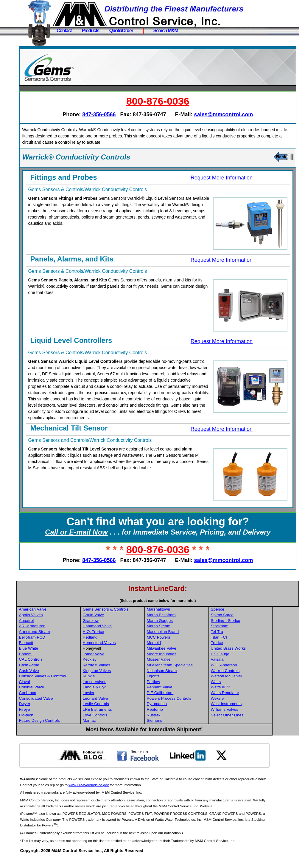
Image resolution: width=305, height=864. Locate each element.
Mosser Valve (187, 665)
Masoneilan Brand (191, 638)
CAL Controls (60, 665)
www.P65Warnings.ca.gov (128, 791)
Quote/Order (121, 30)
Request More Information (229, 178)
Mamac (118, 726)
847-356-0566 (114, 114)
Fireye (54, 715)
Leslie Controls (125, 710)
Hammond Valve (126, 632)
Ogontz (181, 682)
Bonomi (55, 660)
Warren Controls (252, 677)
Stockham (247, 632)
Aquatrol (56, 627)
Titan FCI (246, 643)
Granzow (119, 627)
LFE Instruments (126, 715)
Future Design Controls (69, 726)
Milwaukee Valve (189, 654)
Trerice (244, 649)
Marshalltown (186, 615)
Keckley (119, 665)
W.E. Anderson (251, 671)
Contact (64, 30)
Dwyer (54, 710)
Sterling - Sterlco (253, 627)
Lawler (117, 699)
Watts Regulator (252, 699)
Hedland (119, 643)
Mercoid (182, 649)
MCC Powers (186, 643)
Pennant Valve (187, 693)
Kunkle (118, 682)
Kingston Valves (126, 677)
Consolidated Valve (66, 704)
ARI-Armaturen (62, 632)
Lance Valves (123, 688)
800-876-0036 (173, 101)
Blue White (58, 654)
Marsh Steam (186, 632)
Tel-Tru (244, 638)
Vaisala (244, 665)
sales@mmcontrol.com (238, 114)
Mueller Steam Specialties (198, 671)
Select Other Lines (254, 721)
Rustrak (182, 721)
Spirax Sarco (249, 621)
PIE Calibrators (188, 699)
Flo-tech (56, 721)
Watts (243, 688)
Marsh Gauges (188, 627)
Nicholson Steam (190, 677)
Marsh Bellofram (189, 621)
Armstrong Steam (64, 638)
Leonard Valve (124, 704)
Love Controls (124, 721)
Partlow (181, 688)
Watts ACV (247, 693)
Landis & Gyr (123, 693)
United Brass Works (255, 654)
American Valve (62, 615)
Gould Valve (122, 621)
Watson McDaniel (253, 682)
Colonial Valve (61, 693)
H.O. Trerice (122, 638)
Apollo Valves (60, 621)
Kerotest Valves (125, 671)
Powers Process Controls (197, 704)
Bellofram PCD (62, 643)
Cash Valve (59, 677)
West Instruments (253, 710)
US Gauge (247, 660)
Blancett (56, 649)
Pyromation (185, 710)
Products (90, 30)
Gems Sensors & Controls (135, 615)
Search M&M (165, 30)
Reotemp (183, 715)
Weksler (245, 704)
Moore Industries (189, 660)
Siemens (182, 726)
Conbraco (57, 699)
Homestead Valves (128, 649)
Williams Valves (252, 715)
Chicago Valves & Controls (72, 682)
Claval (54, 688)
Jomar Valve (122, 660)
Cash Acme (59, 671)
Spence (245, 615)
